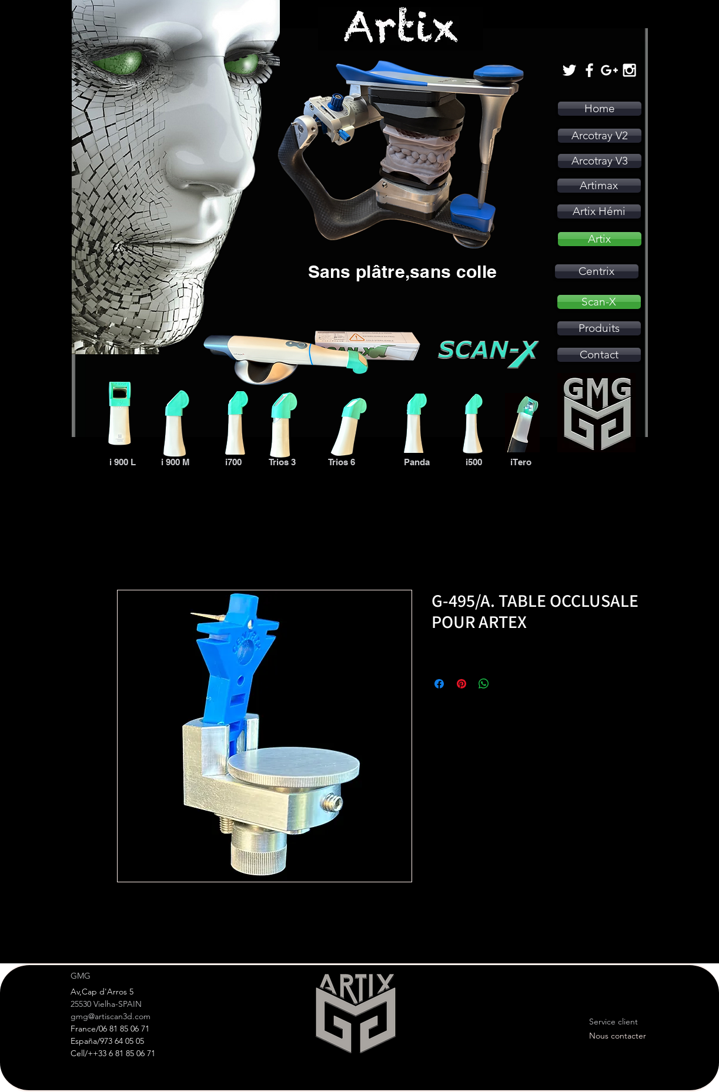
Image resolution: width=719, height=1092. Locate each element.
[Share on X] (506, 684)
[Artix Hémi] (599, 211)
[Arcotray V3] (599, 161)
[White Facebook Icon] (589, 70)
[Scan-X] (599, 302)
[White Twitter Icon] (569, 70)
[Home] (599, 109)
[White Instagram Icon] (629, 70)
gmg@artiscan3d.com (111, 1016)
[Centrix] (596, 271)
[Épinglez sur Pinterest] (461, 684)
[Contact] (599, 355)
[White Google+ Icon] (609, 70)
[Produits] (599, 328)
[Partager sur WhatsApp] (484, 684)
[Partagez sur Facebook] (439, 684)
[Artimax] (599, 186)
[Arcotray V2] (599, 136)
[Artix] (599, 239)
